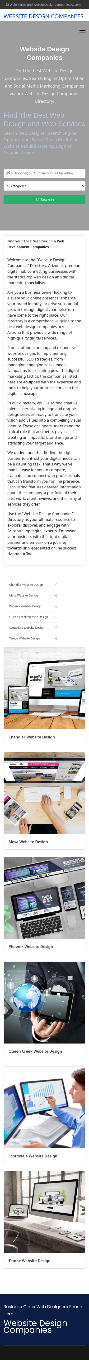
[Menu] (82, 30)
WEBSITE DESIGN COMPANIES (43, 16)
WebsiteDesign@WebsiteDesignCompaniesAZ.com (45, 5)
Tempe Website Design (24, 638)
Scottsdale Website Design (26, 628)
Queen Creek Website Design (28, 617)
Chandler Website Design (26, 585)
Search (44, 199)
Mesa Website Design (23, 595)
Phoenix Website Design (25, 606)
